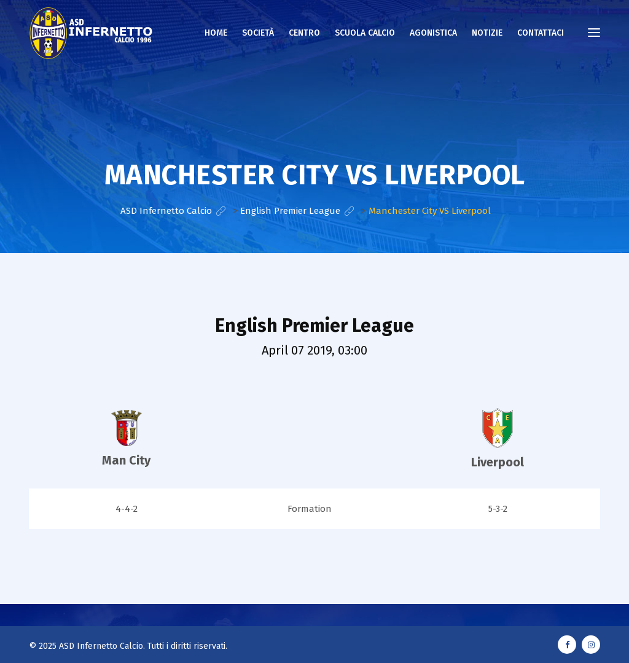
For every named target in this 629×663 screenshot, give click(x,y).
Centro (304, 33)
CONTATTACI (540, 33)
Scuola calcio (365, 33)
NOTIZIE (487, 33)
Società (258, 33)
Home (216, 33)
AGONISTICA (433, 33)
